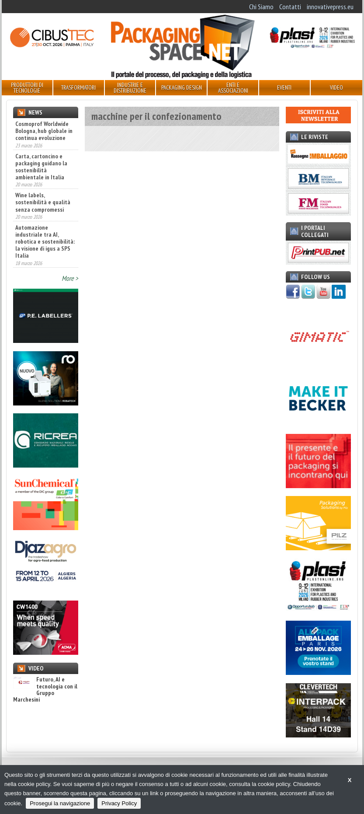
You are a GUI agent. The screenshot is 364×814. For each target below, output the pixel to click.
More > (70, 278)
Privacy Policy (119, 803)
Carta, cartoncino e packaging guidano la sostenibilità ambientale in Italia (41, 167)
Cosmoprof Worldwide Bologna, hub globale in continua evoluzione (44, 130)
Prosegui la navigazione (60, 803)
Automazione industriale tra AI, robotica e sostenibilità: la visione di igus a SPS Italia (45, 241)
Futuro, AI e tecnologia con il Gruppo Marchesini (45, 689)
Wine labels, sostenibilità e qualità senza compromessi (42, 202)
